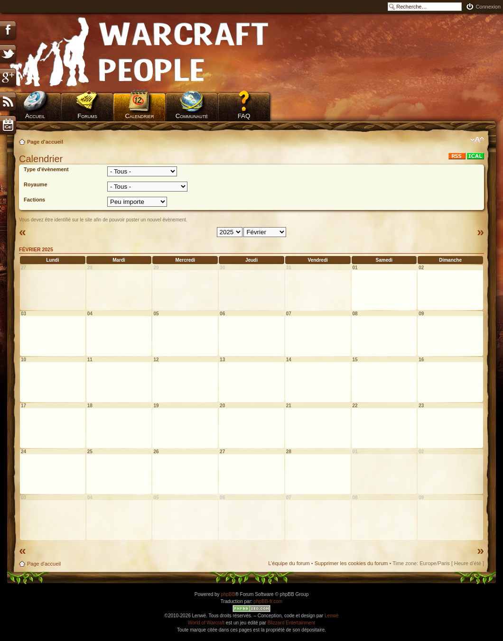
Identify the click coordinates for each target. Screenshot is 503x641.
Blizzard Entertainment (292, 622)
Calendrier (139, 115)
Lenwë (331, 615)
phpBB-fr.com (268, 601)
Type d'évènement (46, 169)
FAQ (244, 115)
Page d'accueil (45, 142)
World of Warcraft (206, 622)
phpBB (228, 594)
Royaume (35, 184)
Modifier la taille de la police (477, 140)
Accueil (35, 115)
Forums (87, 115)
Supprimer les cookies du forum (351, 563)
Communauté (192, 115)
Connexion (488, 6)
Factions (34, 199)
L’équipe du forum (288, 563)
